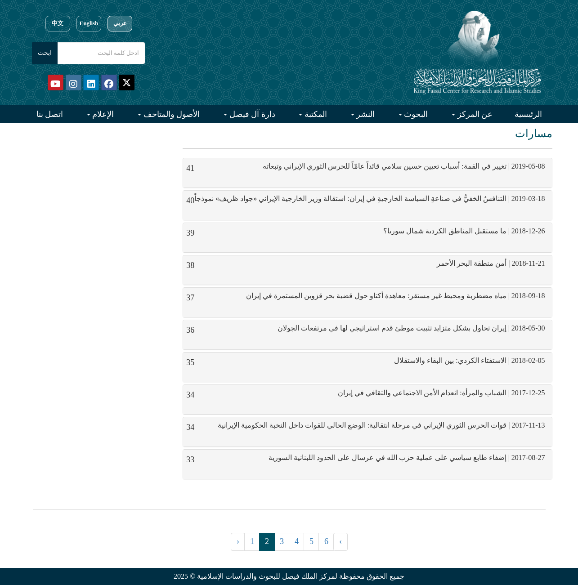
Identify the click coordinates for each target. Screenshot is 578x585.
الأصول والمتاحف (170, 114)
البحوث (415, 114)
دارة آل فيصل (251, 114)
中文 (57, 23)
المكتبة (314, 114)
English (89, 23)
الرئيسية (528, 114)
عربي (120, 23)
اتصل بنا (49, 114)
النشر (364, 114)
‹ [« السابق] (238, 541)
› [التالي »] (340, 541)
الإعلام (102, 114)
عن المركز (474, 114)
